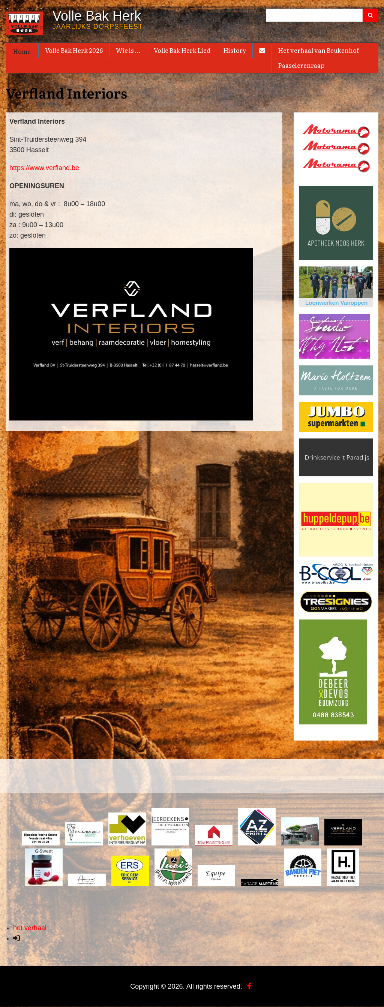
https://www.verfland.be (44, 168)
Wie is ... (128, 50)
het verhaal (29, 928)
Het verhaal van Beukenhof (318, 50)
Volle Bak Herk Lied (182, 50)
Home (22, 51)
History (235, 50)
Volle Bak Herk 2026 (74, 50)
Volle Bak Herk (96, 16)
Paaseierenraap (301, 65)
